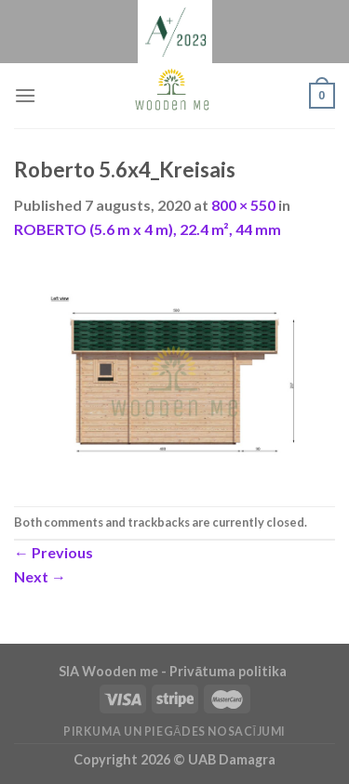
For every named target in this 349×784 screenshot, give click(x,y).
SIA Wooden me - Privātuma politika (174, 671)
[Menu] (25, 95)
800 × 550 (243, 205)
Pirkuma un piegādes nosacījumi (174, 731)
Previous (53, 552)
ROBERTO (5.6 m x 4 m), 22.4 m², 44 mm (147, 229)
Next (40, 576)
